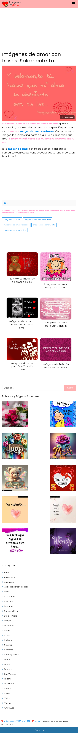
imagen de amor (18, 148)
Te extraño (9, 683)
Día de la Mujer (11, 611)
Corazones (9, 596)
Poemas (8, 669)
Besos (7, 591)
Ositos (7, 659)
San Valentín (10, 674)
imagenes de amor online (15, 230)
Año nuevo (9, 582)
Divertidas (9, 625)
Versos (7, 703)
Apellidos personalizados (16, 586)
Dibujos (7, 620)
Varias (7, 698)
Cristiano (8, 601)
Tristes (7, 693)
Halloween (9, 640)
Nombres (8, 649)
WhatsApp (9, 707)
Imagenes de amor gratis (44, 225)
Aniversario (9, 577)
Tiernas (7, 688)
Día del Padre (10, 615)
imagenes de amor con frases (37, 219)
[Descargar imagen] (67, 117)
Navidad (8, 645)
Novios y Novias (11, 654)
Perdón (7, 664)
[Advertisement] (39, 30)
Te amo (8, 678)
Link (6, 203)
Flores (7, 630)
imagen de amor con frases (37, 131)
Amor (6, 572)
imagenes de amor (12, 219)
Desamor (8, 606)
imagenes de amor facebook (16, 225)
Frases (7, 635)
